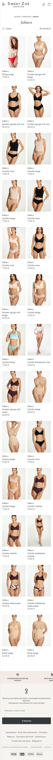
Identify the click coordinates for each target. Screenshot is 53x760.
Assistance (11, 732)
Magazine (36, 741)
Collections (26, 17)
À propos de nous (24, 736)
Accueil (17, 17)
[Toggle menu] (4, 4)
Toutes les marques (21, 741)
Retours (11, 736)
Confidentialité (36, 747)
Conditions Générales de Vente (15, 747)
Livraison (42, 732)
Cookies (47, 747)
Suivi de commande (27, 732)
